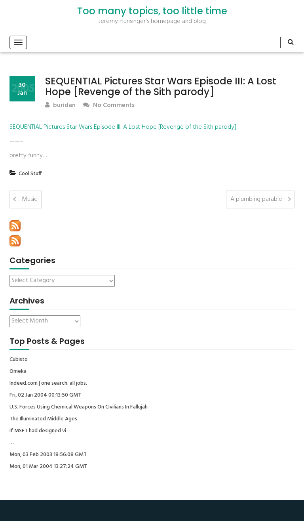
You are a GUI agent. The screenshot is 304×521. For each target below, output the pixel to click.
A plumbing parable (256, 199)
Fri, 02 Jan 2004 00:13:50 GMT (45, 395)
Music (29, 199)
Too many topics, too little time (152, 11)
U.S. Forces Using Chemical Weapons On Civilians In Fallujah (79, 407)
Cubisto (19, 360)
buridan (60, 105)
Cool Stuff (30, 173)
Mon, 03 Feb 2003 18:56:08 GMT (48, 455)
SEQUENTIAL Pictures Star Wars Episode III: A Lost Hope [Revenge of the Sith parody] (123, 127)
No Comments (109, 105)
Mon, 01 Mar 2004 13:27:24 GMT (48, 467)
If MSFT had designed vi (38, 431)
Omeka (18, 372)
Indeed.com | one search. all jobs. (48, 383)
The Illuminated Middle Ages (43, 419)
